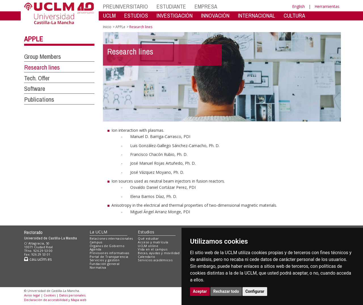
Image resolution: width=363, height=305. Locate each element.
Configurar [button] (254, 291)
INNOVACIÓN (215, 15)
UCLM (109, 15)
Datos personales (72, 295)
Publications (39, 99)
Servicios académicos (155, 260)
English (298, 6)
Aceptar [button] (200, 291)
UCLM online (148, 246)
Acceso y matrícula (153, 242)
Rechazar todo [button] (226, 291)
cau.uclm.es (38, 259)
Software (34, 88)
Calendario (146, 256)
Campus (96, 242)
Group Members (42, 56)
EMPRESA (206, 6)
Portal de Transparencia (109, 256)
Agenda (96, 249)
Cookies (50, 295)
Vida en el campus (152, 249)
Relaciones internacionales (111, 238)
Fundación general (105, 264)
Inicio (107, 26)
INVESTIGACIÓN (175, 15)
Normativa (98, 267)
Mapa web (78, 300)
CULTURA (294, 15)
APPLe (33, 38)
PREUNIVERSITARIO (125, 6)
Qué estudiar (148, 238)
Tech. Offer (37, 78)
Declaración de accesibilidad (45, 300)
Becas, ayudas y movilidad (159, 253)
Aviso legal (32, 295)
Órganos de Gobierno (107, 246)
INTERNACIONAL (256, 15)
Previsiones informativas (109, 253)
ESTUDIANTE (171, 6)
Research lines (42, 67)
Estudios (146, 232)
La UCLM (98, 232)
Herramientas (327, 6)
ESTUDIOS (136, 15)
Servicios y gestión (104, 260)
